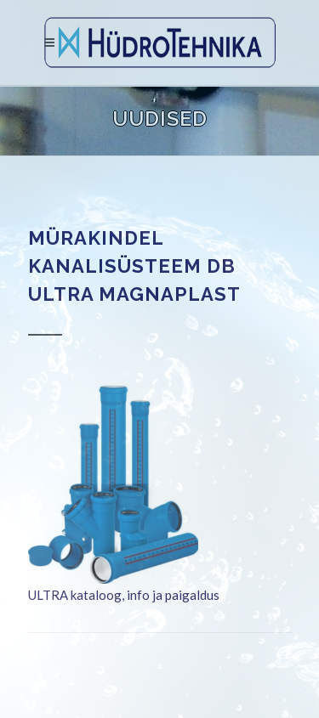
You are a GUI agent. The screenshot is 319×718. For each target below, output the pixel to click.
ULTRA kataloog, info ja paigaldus (123, 594)
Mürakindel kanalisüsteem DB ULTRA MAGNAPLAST (134, 266)
